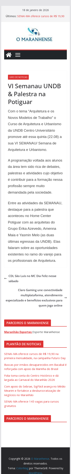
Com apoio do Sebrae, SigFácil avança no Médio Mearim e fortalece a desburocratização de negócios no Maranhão (35, 390)
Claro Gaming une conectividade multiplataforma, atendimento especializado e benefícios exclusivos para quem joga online (36, 297)
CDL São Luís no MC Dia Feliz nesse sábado (30, 278)
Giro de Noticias (18, 77)
